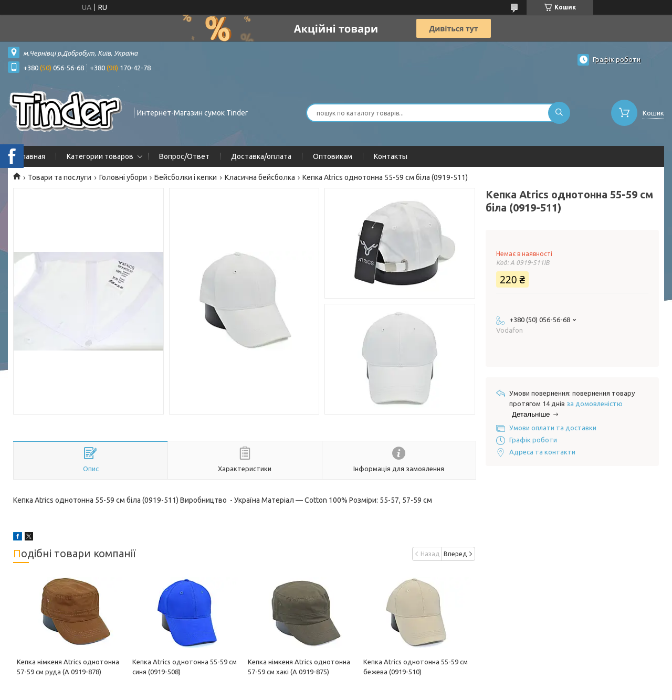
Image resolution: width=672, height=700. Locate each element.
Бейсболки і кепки (185, 177)
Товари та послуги (59, 177)
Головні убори (123, 177)
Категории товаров (100, 156)
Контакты (390, 156)
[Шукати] (559, 113)
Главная (31, 156)
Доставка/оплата (261, 156)
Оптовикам (332, 156)
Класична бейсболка (260, 177)
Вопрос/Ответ (184, 156)
